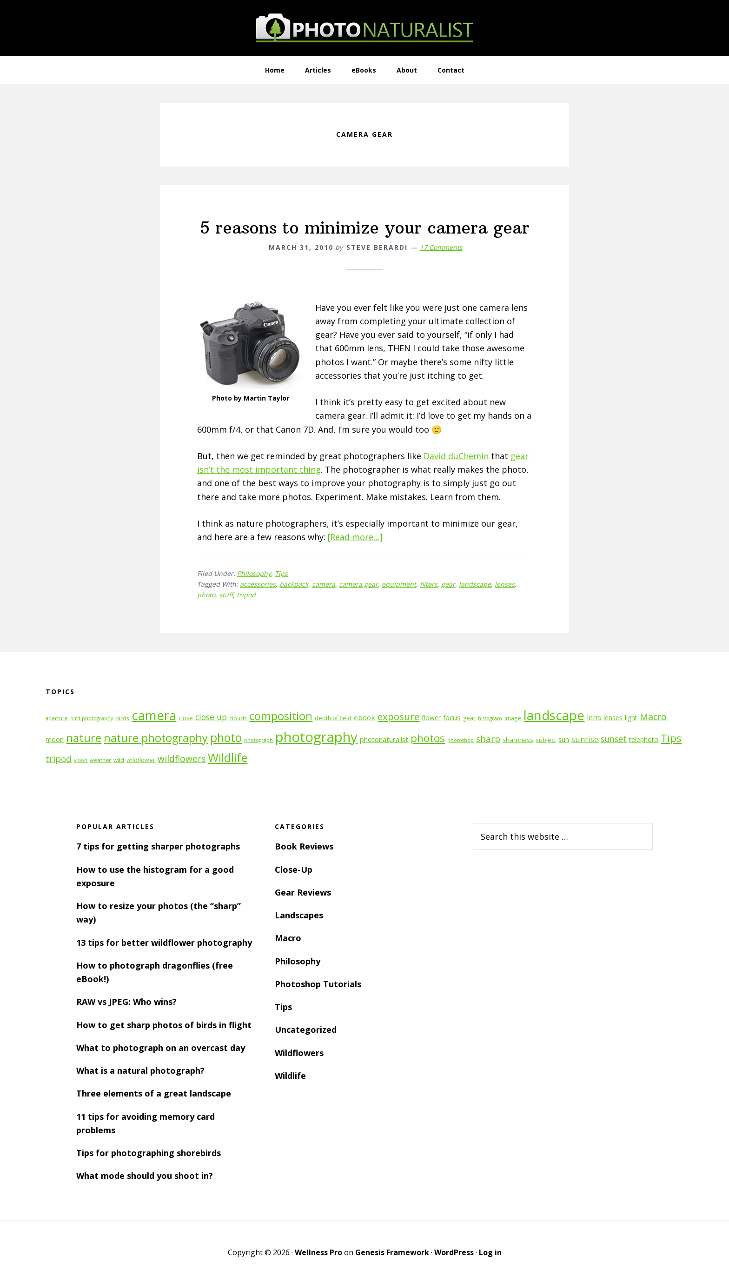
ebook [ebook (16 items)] (364, 717)
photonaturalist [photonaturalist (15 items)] (384, 739)
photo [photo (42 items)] (226, 737)
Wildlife (290, 1075)
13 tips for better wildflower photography (164, 942)
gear (448, 584)
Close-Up (293, 869)
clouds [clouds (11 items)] (238, 718)
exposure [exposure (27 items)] (398, 716)
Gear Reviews (303, 892)
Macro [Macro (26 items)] (653, 716)
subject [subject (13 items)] (546, 740)
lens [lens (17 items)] (594, 717)
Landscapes (299, 915)
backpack (293, 584)
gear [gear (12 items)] (469, 718)
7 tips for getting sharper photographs (158, 846)
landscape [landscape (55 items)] (554, 715)
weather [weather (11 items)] (100, 759)
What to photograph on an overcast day (160, 1047)
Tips (281, 573)
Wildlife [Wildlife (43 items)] (227, 757)
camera (323, 584)
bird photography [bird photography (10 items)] (91, 718)
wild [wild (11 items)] (118, 759)
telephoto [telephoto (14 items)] (643, 739)
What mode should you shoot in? (144, 1175)
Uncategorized (306, 1029)
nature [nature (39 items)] (83, 737)
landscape (475, 584)
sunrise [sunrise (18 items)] (584, 739)
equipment (399, 584)
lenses (505, 584)
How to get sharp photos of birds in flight (164, 1024)
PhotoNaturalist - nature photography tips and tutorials (364, 28)
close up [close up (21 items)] (211, 716)
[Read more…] (355, 536)
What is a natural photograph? (140, 1070)
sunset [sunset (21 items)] (614, 738)
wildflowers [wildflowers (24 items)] (181, 759)
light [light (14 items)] (631, 717)
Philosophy (254, 573)
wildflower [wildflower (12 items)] (140, 760)
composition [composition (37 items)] (280, 716)
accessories (258, 584)
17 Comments (441, 247)
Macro (288, 937)
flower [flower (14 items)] (431, 717)
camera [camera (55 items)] (154, 715)
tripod (246, 594)
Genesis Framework (392, 1252)
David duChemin (456, 455)
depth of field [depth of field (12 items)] (333, 718)
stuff (226, 594)
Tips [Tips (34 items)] (671, 738)
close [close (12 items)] (186, 718)
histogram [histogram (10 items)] (490, 718)
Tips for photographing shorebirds (148, 1152)
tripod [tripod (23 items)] (59, 758)
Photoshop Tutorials (318, 984)
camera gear (358, 584)
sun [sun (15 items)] (563, 739)
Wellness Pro (318, 1252)
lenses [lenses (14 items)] (613, 717)
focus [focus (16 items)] (452, 717)
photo (206, 594)
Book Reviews (304, 846)
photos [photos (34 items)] (428, 738)
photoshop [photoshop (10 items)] (460, 740)
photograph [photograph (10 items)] (258, 740)
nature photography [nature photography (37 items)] (156, 737)
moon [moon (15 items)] (55, 739)
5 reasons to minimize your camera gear (365, 227)
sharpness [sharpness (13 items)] (518, 740)
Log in (490, 1252)
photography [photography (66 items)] (316, 737)
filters (428, 584)
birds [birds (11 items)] (122, 718)
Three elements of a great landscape (153, 1093)
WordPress (454, 1252)
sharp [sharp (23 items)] (488, 738)
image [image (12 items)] (512, 718)
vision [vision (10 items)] (80, 760)
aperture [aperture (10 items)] (57, 718)
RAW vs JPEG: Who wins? (126, 1001)
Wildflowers (299, 1052)
